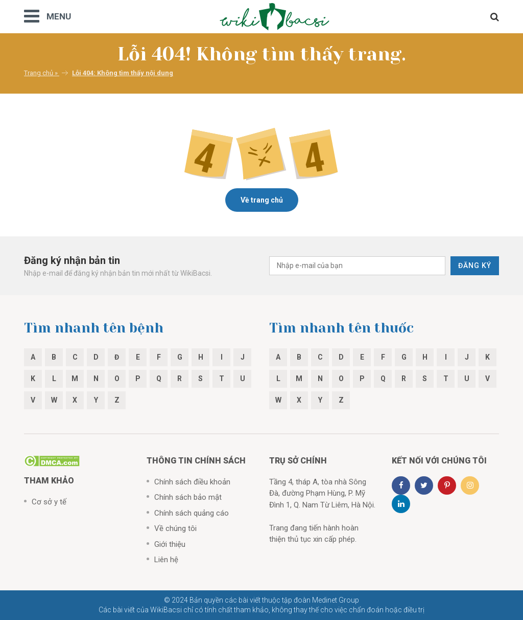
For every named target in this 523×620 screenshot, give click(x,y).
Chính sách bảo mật (188, 497)
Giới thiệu (169, 544)
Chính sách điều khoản (192, 481)
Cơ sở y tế (49, 501)
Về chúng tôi (175, 528)
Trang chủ (38, 73)
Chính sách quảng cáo (191, 513)
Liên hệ (166, 559)
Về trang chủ (262, 200)
